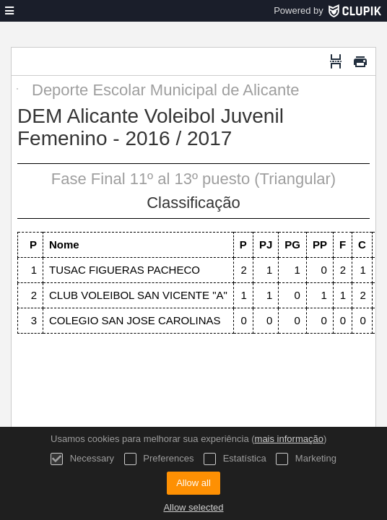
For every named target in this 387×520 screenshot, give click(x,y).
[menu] (9, 11)
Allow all (193, 482)
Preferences (159, 459)
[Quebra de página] (335, 61)
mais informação (289, 438)
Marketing (306, 459)
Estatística (235, 459)
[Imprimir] (360, 61)
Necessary (82, 459)
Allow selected (193, 507)
